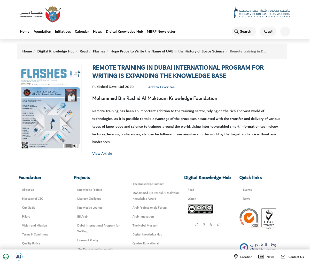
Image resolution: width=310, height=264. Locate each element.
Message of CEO (32, 198)
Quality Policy (31, 243)
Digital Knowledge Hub (124, 31)
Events (247, 189)
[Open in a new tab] (18, 257)
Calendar (82, 31)
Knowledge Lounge (89, 207)
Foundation (42, 31)
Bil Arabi (82, 216)
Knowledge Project (89, 189)
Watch (192, 198)
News (97, 31)
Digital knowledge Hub (147, 234)
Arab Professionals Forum (149, 207)
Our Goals (28, 207)
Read (84, 51)
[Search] (244, 31)
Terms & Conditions (35, 234)
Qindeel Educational (145, 243)
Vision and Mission (34, 225)
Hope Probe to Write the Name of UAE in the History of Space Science (167, 51)
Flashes (99, 51)
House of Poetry (88, 240)
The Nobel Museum (145, 225)
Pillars (26, 216)
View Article (102, 153)
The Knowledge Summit (148, 184)
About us (28, 189)
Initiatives (63, 31)
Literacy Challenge (89, 198)
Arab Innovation (143, 216)
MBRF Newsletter (161, 31)
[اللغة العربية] (266, 32)
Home (25, 31)
